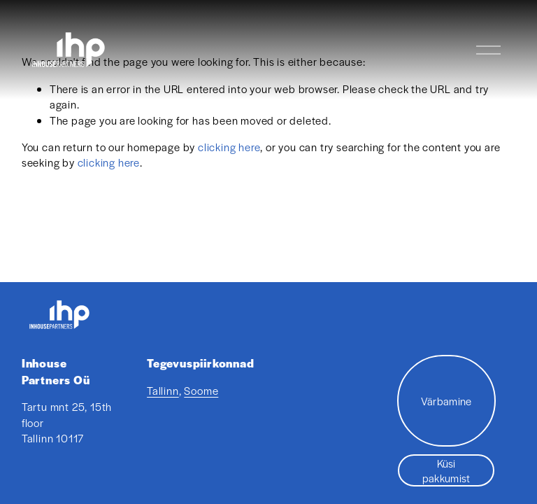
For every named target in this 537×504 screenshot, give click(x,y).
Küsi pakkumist (446, 470)
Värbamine (446, 400)
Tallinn (163, 390)
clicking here (229, 146)
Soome (201, 390)
